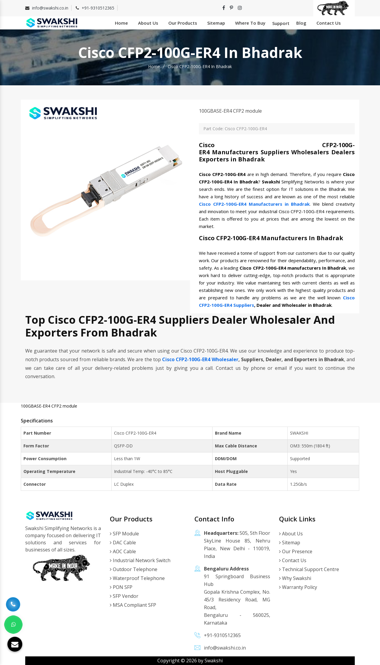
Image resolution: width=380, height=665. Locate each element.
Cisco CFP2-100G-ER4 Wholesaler (200, 359)
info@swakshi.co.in (50, 8)
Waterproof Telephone (137, 578)
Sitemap (216, 23)
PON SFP (121, 587)
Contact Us (328, 23)
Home (121, 23)
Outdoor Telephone (133, 569)
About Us (148, 23)
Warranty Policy (298, 587)
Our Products (182, 23)
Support (280, 23)
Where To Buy (250, 23)
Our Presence (295, 551)
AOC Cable (123, 551)
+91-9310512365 (98, 8)
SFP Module (124, 533)
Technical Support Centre (309, 569)
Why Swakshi (295, 578)
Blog (301, 23)
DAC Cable (123, 542)
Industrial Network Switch (140, 560)
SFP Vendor (124, 596)
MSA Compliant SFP (133, 605)
